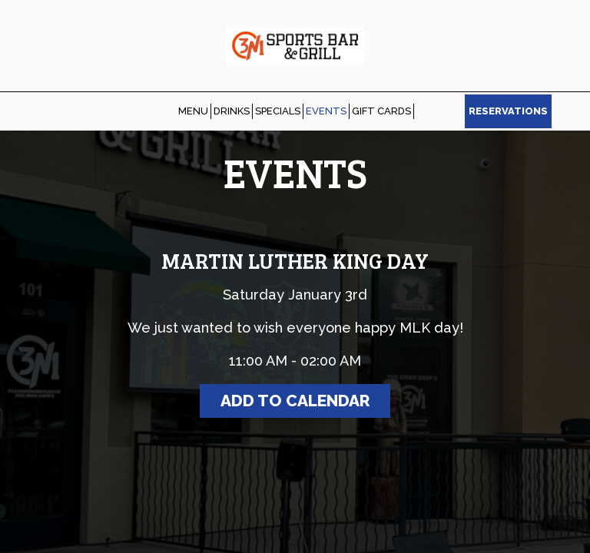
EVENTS (326, 111)
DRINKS (232, 111)
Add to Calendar (295, 400)
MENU (193, 111)
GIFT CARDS (381, 111)
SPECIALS (277, 111)
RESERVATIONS (508, 111)
